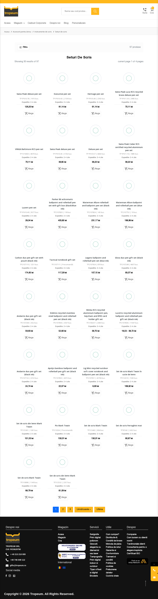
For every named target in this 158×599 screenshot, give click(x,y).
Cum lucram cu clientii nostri (137, 539)
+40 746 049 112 (15, 560)
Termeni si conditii (111, 558)
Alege (29, 113)
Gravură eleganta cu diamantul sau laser (95, 549)
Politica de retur (113, 547)
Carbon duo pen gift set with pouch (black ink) (29, 259)
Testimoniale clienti (136, 544)
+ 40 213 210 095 (16, 554)
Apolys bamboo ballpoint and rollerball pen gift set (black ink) (62, 371)
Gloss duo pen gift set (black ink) (129, 259)
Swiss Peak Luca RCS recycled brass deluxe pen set (129, 93)
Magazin (19, 23)
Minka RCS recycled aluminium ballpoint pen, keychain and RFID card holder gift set (95, 315)
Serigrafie (94, 534)
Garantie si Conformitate (112, 552)
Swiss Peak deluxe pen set (29, 94)
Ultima (100, 509)
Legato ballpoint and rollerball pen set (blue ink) (96, 259)
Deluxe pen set (96, 149)
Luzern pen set (29, 207)
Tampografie (96, 557)
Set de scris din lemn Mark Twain (29, 425)
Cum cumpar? (112, 534)
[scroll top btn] (146, 583)
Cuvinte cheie (112, 576)
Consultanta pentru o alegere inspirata (137, 549)
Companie (131, 534)
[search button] (95, 11)
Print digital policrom (95, 539)
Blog (66, 23)
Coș (60, 541)
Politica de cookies (111, 564)
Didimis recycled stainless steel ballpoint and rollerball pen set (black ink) (62, 316)
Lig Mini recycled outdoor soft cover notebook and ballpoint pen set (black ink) (95, 371)
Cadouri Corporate (37, 23)
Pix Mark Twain (62, 425)
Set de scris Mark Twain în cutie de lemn (129, 373)
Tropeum (36, 594)
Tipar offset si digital (95, 571)
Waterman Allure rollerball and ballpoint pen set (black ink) (95, 205)
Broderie (94, 576)
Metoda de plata (113, 544)
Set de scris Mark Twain (95, 425)
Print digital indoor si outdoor (95, 563)
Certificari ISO (133, 554)
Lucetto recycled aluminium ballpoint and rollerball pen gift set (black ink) (128, 316)
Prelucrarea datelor (111, 571)
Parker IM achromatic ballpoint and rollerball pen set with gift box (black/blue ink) (62, 204)
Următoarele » (84, 509)
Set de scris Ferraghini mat (129, 425)
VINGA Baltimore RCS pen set (29, 149)
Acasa (7, 23)
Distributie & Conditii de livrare (114, 539)
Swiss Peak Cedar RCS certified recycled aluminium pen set (129, 147)
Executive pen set (62, 94)
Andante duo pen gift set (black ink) (29, 317)
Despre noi (55, 23)
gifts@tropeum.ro (16, 565)
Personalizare (79, 23)
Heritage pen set (96, 94)
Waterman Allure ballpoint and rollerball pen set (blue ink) (129, 205)
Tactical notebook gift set (62, 259)
